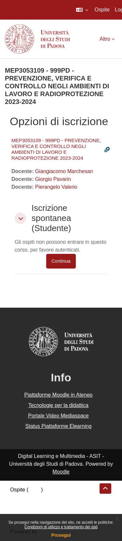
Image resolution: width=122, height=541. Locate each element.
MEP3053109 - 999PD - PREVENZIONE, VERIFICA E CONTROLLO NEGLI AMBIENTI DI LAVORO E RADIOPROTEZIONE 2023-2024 (56, 149)
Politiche (20, 505)
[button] (82, 10)
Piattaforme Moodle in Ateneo (58, 395)
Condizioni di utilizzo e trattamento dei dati (61, 527)
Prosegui (61, 535)
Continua (60, 261)
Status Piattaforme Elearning (58, 426)
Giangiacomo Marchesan (64, 171)
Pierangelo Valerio (56, 187)
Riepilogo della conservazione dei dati (54, 497)
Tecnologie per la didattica (58, 405)
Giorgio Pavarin (53, 179)
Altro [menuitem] (105, 39)
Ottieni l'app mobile (32, 513)
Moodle (60, 472)
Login (34, 489)
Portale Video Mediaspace (58, 415)
